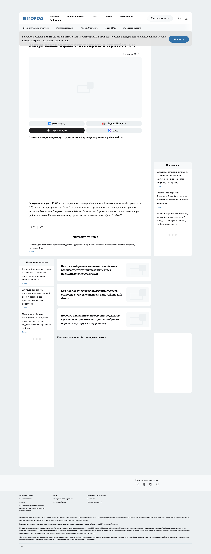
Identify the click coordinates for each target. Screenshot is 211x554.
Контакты (91, 499)
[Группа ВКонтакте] (57, 123)
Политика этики (25, 499)
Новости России (75, 16)
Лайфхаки (55, 20)
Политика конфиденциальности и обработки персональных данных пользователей (32, 508)
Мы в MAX (110, 28)
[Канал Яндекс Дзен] (57, 130)
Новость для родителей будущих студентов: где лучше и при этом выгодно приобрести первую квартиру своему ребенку (85, 248)
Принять (179, 39)
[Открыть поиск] (179, 18)
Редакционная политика (96, 495)
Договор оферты (59, 502)
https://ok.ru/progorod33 (49, 531)
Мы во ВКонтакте (89, 28)
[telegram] (42, 227)
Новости (54, 16)
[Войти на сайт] (186, 18)
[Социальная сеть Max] (114, 130)
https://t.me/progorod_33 (69, 531)
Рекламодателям (64, 28)
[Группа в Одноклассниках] (143, 484)
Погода (108, 16)
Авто (94, 16)
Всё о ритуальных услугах (36, 28)
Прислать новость (160, 18)
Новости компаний (94, 502)
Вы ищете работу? (132, 28)
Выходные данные (26, 495)
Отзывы (22, 502)
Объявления (126, 16)
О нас (55, 495)
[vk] (33, 227)
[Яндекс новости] (114, 123)
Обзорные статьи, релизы (63, 499)
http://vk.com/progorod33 (29, 531)
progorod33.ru (99, 524)
